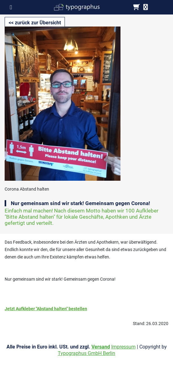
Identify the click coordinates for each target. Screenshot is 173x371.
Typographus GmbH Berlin (86, 353)
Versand (100, 347)
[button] (35, 23)
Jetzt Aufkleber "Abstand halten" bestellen (46, 308)
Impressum (123, 347)
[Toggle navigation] (13, 7)
